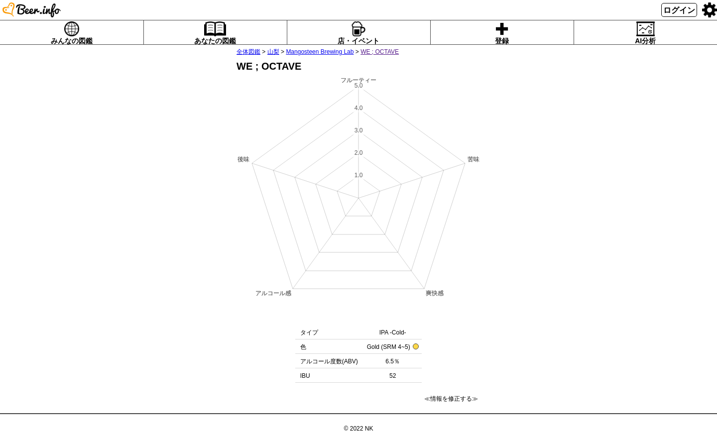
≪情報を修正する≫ (451, 398)
